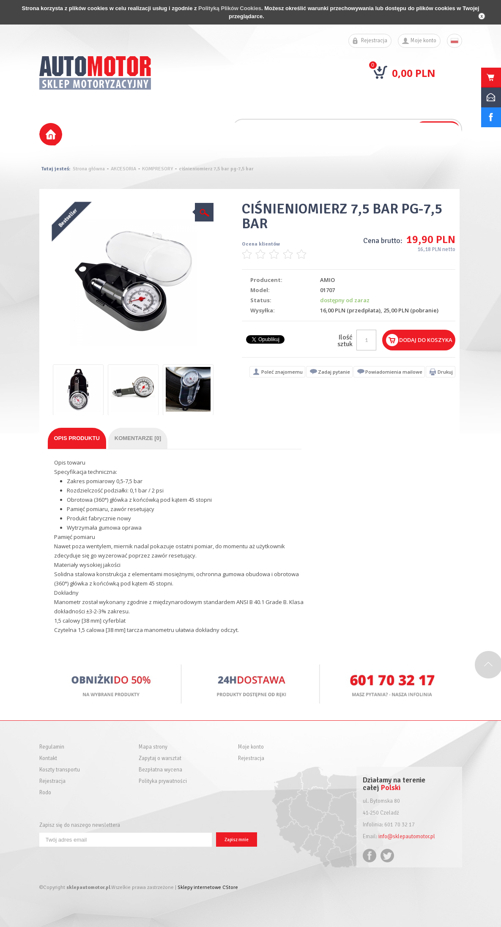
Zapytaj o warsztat (160, 758)
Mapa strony (153, 747)
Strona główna (89, 169)
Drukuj (445, 372)
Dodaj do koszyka (425, 340)
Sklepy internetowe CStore (208, 887)
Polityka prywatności (163, 781)
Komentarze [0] (138, 438)
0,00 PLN (413, 73)
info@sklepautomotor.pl (406, 836)
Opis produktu (77, 438)
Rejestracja (374, 41)
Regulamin (51, 747)
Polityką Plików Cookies (229, 8)
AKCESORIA (123, 169)
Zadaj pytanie (334, 372)
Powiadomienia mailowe (393, 372)
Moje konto (423, 41)
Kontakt (48, 758)
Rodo (45, 793)
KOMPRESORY (157, 169)
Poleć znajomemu (282, 372)
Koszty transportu (59, 770)
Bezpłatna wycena (160, 770)
